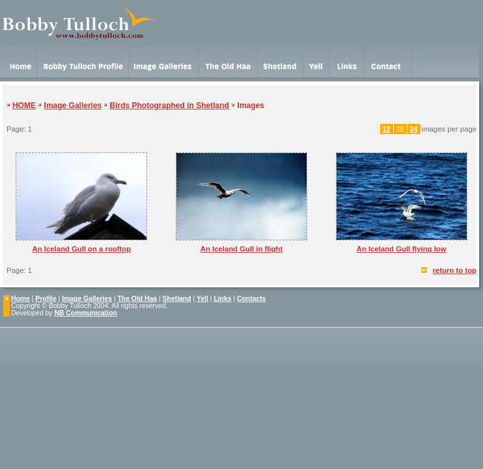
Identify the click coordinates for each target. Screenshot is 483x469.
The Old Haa (138, 298)
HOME (24, 105)
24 (414, 129)
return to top (454, 270)
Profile (45, 298)
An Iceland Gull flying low (402, 249)
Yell (202, 298)
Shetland (177, 298)
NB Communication (85, 313)
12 (387, 129)
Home (20, 298)
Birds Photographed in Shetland (169, 105)
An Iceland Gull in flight (241, 249)
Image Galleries (73, 105)
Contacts (251, 298)
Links (222, 298)
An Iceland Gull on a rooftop (81, 249)
